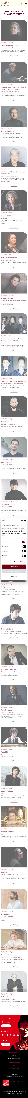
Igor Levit (5, 422)
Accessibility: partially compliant (15, 1094)
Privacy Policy (22, 1091)
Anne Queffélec (7, 216)
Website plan (19, 1093)
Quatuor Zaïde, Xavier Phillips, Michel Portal (13, 173)
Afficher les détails (18, 561)
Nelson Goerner (7, 997)
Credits (9, 1093)
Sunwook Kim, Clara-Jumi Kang (14, 381)
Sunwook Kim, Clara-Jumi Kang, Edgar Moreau (11, 340)
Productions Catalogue (14, 1058)
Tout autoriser (14, 566)
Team (14, 1065)
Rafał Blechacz (7, 791)
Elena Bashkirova (8, 832)
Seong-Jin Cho (7, 504)
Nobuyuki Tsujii (7, 629)
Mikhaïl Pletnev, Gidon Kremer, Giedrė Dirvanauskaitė (13, 88)
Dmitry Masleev (7, 131)
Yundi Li (4, 752)
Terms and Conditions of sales (9, 1091)
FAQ (13, 1093)
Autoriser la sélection (14, 571)
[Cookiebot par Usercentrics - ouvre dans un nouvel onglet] (20, 520)
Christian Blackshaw (9, 45)
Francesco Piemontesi (10, 462)
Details (14, 56)
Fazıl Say (4, 872)
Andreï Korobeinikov (9, 669)
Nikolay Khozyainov (9, 955)
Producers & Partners (14, 1068)
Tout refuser (14, 576)
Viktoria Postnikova (9, 258)
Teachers (14, 1055)
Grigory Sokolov (7, 587)
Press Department (14, 1056)
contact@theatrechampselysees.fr (14, 1076)
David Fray (5, 914)
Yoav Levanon (6, 710)
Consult (5, 1044)
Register (6, 1025)
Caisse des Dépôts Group (14, 1067)
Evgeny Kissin (7, 298)
